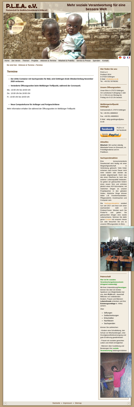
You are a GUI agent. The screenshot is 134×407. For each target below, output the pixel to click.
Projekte (35, 61)
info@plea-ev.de (112, 79)
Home (7, 61)
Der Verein (16, 61)
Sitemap (78, 403)
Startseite (56, 403)
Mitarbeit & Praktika (66, 61)
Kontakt (105, 61)
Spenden (96, 61)
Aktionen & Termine (48, 61)
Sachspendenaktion (111, 203)
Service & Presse (83, 61)
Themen (25, 61)
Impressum (67, 403)
